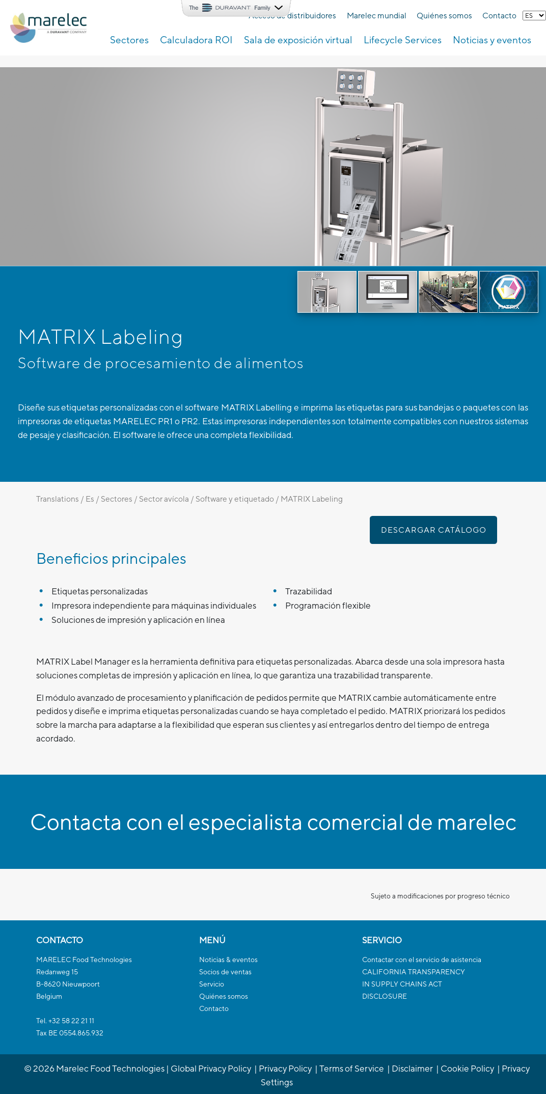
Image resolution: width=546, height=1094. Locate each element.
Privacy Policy (285, 1068)
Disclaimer (412, 1068)
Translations (57, 498)
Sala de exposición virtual (298, 39)
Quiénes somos (444, 15)
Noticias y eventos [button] (492, 39)
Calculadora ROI (196, 39)
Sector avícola (164, 498)
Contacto (499, 15)
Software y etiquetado (235, 498)
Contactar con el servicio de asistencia (421, 959)
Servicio (211, 984)
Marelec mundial (376, 15)
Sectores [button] (129, 39)
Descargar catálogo (433, 529)
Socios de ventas (225, 972)
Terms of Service (351, 1068)
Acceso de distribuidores (292, 15)
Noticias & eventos (228, 959)
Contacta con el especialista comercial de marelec (273, 821)
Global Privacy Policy (211, 1068)
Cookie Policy (467, 1068)
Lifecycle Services (403, 39)
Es (90, 498)
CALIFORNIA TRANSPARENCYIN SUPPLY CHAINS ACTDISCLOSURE (413, 984)
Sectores (116, 498)
